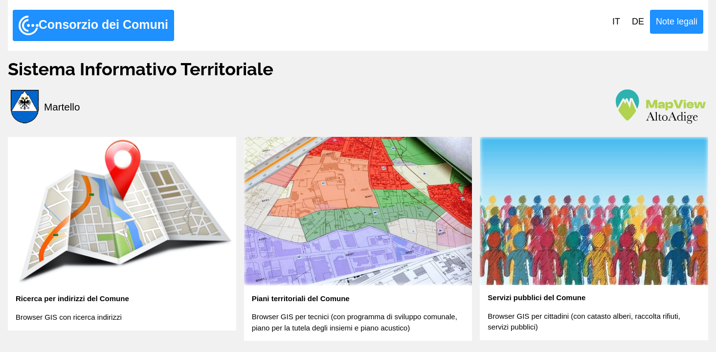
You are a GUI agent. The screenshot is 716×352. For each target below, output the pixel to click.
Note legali (676, 21)
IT (616, 21)
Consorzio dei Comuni (93, 25)
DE (638, 21)
